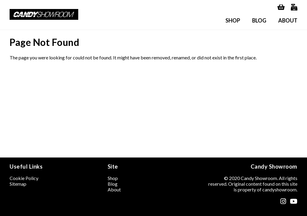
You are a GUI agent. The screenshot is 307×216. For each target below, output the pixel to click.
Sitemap (18, 184)
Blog (259, 20)
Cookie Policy (24, 178)
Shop (232, 20)
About (287, 20)
